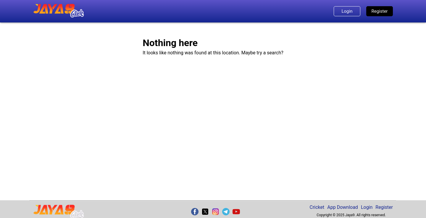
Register (380, 11)
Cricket (317, 207)
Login (346, 11)
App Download (342, 207)
